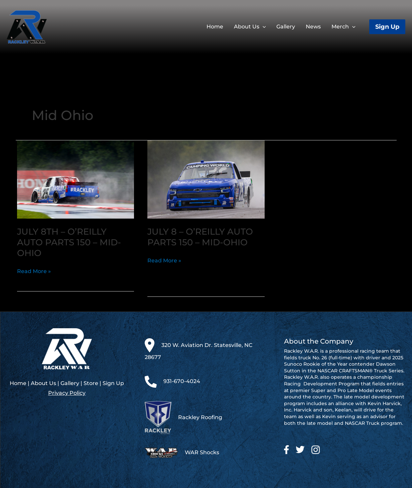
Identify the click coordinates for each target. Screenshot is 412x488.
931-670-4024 (181, 381)
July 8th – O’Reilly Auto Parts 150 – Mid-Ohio (69, 242)
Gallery (69, 383)
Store (91, 383)
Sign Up (113, 383)
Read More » (34, 271)
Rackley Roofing (200, 417)
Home (18, 383)
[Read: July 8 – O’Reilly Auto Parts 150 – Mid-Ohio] (206, 179)
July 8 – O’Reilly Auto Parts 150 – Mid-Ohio (200, 237)
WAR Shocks (202, 453)
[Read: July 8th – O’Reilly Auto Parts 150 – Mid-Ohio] (75, 179)
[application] (262, 27)
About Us (43, 383)
